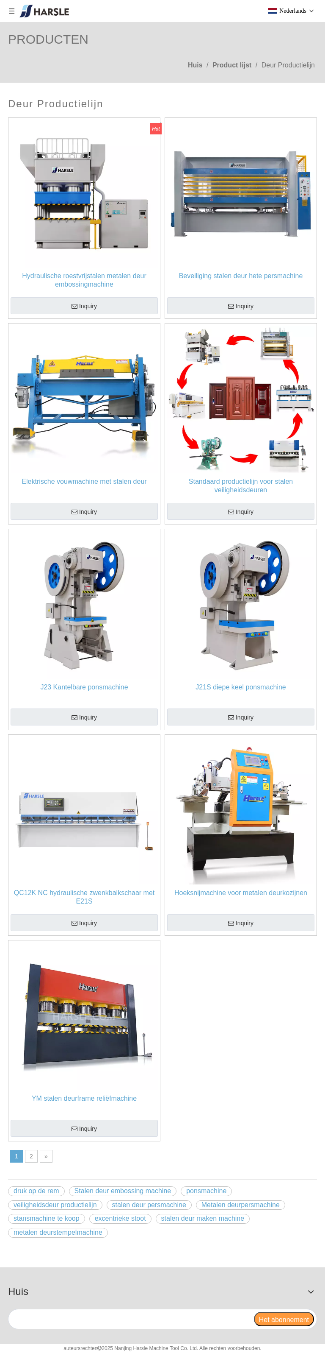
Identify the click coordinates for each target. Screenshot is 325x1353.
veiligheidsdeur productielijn (55, 1204)
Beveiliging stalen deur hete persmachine (241, 275)
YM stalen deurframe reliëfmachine (84, 1098)
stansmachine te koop (47, 1218)
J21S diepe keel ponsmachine (241, 687)
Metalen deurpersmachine (240, 1204)
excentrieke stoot (120, 1218)
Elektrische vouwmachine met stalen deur (84, 481)
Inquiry (84, 306)
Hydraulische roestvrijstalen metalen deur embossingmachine (84, 280)
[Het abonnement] (284, 1319)
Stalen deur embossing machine (122, 1190)
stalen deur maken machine (203, 1218)
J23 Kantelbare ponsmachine (84, 687)
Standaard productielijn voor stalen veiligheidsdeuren (241, 486)
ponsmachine (206, 1190)
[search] (130, 1319)
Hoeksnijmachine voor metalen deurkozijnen (240, 892)
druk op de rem (36, 1190)
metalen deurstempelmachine (58, 1232)
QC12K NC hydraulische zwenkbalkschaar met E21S (84, 897)
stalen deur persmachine (149, 1204)
